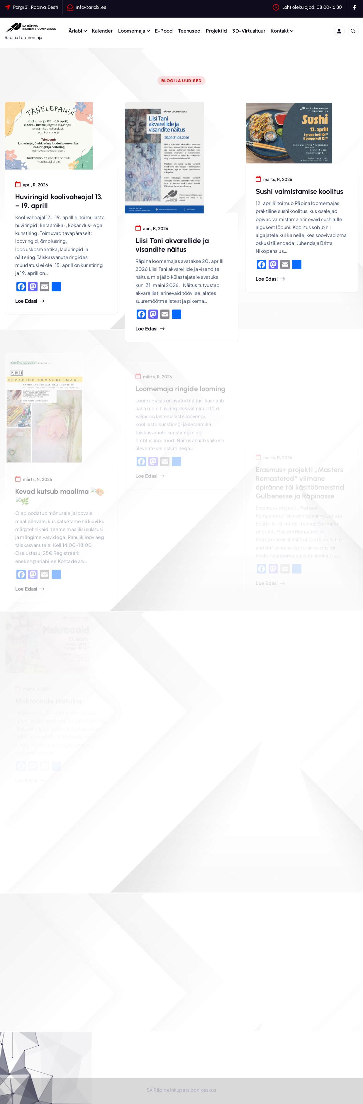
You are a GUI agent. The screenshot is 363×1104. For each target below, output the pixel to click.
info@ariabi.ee (91, 7)
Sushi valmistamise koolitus (299, 193)
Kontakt (280, 31)
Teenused (189, 31)
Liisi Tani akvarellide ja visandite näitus (172, 246)
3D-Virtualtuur (248, 31)
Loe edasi (26, 302)
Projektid (216, 31)
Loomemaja (131, 31)
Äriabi (75, 31)
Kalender (102, 31)
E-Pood (164, 31)
